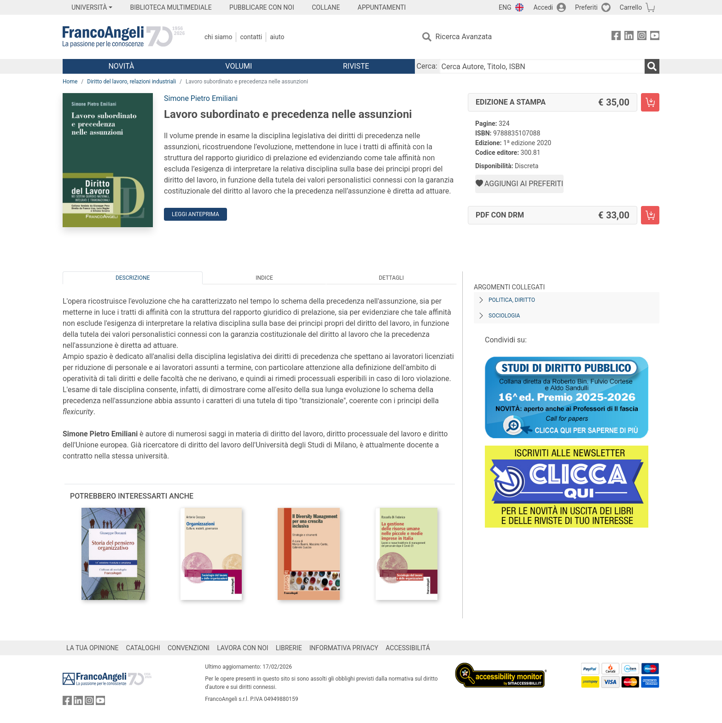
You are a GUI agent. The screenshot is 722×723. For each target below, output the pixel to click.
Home (70, 81)
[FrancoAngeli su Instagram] (641, 37)
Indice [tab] (264, 278)
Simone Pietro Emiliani (201, 98)
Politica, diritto (512, 300)
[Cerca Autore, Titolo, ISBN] (542, 66)
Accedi (543, 7)
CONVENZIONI (189, 648)
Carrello (631, 7)
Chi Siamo (218, 37)
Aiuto (277, 37)
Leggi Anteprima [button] (195, 214)
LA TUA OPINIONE (92, 648)
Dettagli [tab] (391, 278)
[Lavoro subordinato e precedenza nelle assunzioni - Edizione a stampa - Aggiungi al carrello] (650, 102)
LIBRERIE (289, 648)
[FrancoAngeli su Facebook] (616, 37)
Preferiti (586, 7)
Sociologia (504, 315)
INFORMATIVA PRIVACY (343, 648)
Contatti (251, 37)
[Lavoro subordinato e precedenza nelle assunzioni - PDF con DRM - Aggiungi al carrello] (650, 215)
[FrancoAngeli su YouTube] (654, 37)
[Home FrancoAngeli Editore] (124, 37)
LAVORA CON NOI (242, 648)
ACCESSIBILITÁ (408, 648)
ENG (505, 7)
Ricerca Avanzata (464, 36)
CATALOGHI (143, 648)
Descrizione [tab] (133, 278)
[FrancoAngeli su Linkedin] (629, 37)
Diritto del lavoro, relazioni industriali (131, 81)
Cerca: (427, 66)
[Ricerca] (652, 66)
